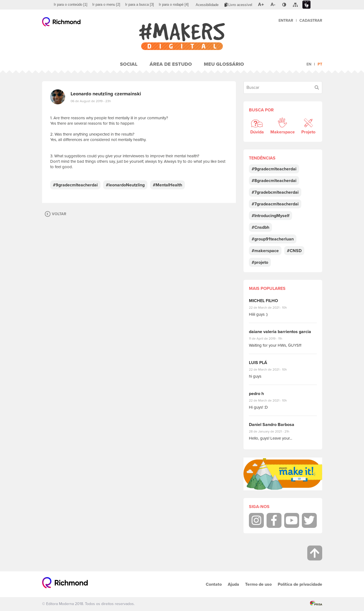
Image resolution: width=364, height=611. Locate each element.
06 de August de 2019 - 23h (91, 101)
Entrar (285, 20)
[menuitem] (70, 4)
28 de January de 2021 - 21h (273, 431)
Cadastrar (310, 20)
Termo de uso (258, 584)
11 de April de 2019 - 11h (269, 338)
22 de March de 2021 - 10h (272, 307)
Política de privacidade (300, 584)
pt (320, 64)
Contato (214, 584)
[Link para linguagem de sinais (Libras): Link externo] (306, 5)
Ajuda (233, 584)
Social (129, 64)
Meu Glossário (224, 64)
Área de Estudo (171, 64)
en (308, 64)
